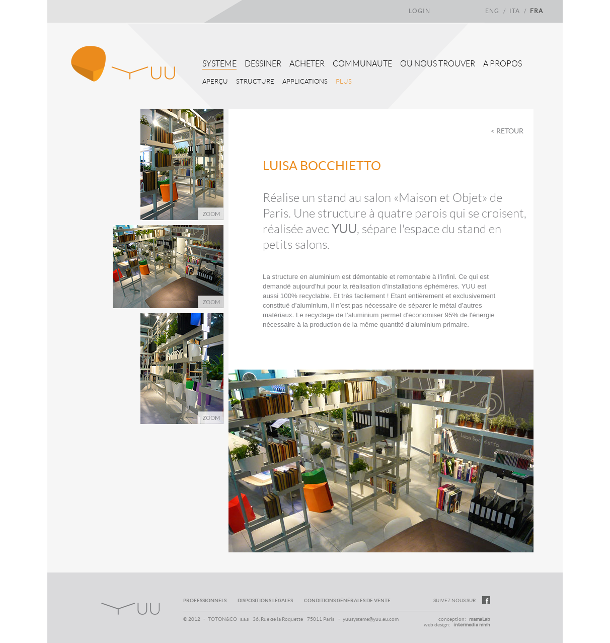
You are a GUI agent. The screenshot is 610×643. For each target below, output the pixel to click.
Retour (509, 131)
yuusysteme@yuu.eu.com (371, 619)
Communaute (362, 63)
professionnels (204, 600)
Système (219, 63)
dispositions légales (266, 600)
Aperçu (215, 81)
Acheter (307, 63)
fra (536, 11)
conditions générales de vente (347, 600)
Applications (305, 81)
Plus (344, 81)
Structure (255, 81)
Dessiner (263, 63)
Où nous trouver (437, 63)
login (419, 11)
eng (493, 11)
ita (515, 11)
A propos (502, 63)
